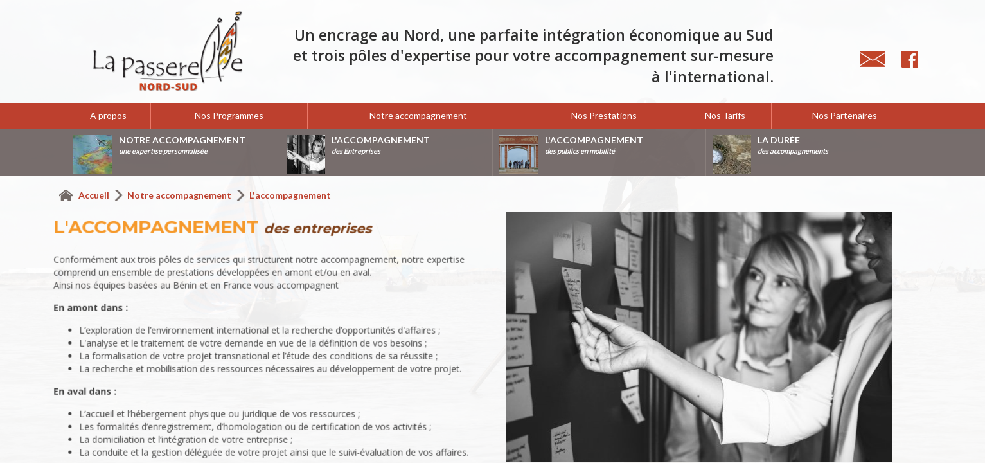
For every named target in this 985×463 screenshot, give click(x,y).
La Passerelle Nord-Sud (167, 51)
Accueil (94, 195)
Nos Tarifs (725, 115)
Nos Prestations (604, 115)
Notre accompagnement (418, 115)
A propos (108, 115)
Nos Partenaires (844, 115)
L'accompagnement (290, 195)
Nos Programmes (229, 115)
